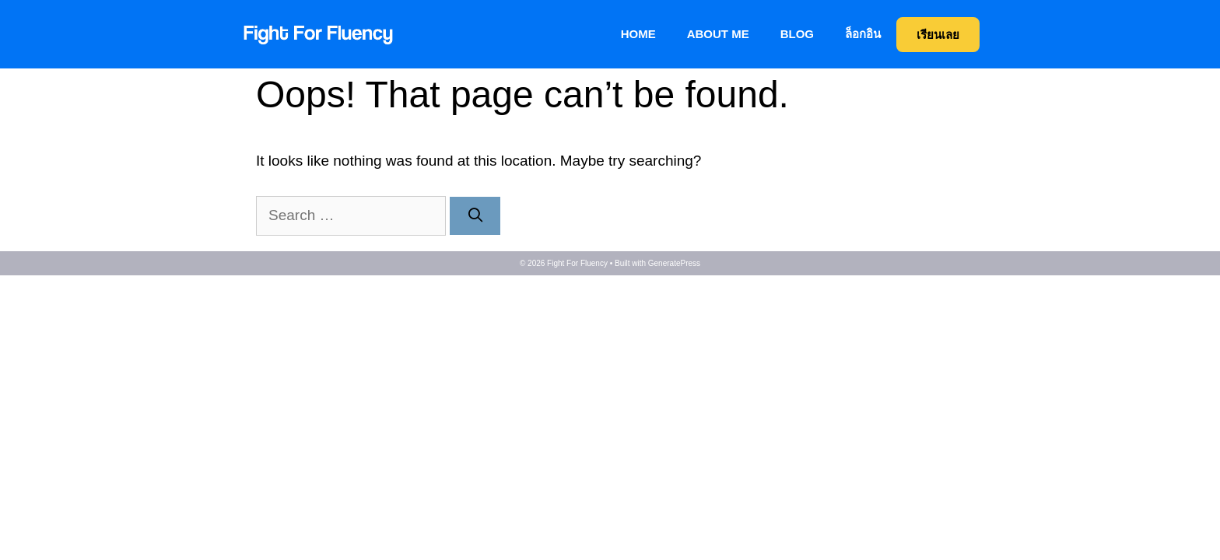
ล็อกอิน (863, 33)
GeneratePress (674, 263)
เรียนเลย (938, 34)
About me (718, 33)
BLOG (797, 33)
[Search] (475, 216)
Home (638, 33)
